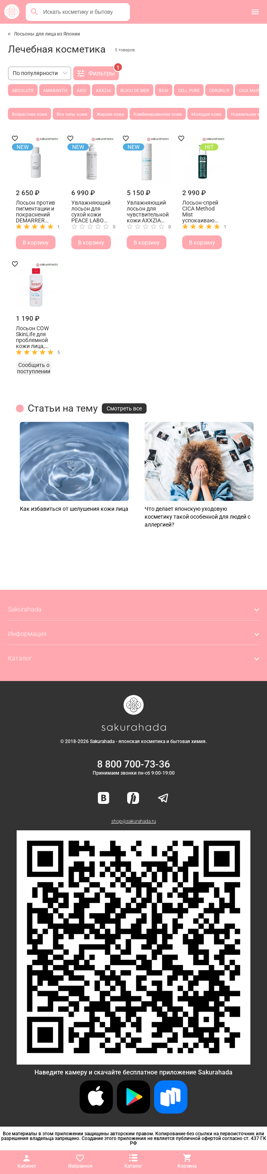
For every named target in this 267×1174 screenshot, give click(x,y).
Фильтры (98, 71)
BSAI (163, 90)
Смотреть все (124, 408)
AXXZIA (103, 90)
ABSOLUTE (23, 90)
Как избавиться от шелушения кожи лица (74, 509)
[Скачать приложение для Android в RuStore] (133, 1061)
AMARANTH (55, 90)
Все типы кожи (72, 114)
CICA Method (252, 90)
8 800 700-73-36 (133, 764)
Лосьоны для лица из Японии (47, 34)
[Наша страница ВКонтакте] (103, 798)
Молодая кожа (206, 114)
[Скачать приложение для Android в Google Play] (133, 1111)
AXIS (81, 90)
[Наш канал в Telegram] (163, 798)
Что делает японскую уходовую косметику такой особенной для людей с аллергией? (197, 517)
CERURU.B (219, 90)
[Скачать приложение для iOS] (96, 1111)
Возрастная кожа (29, 114)
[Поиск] (34, 12)
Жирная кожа (110, 114)
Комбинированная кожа (158, 114)
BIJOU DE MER (134, 90)
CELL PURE (189, 90)
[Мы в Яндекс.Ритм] (133, 798)
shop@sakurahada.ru (133, 821)
